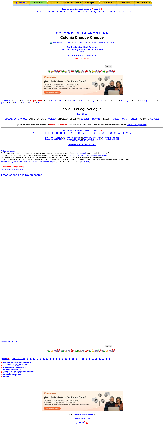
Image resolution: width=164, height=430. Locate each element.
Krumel (85, 119)
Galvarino (84, 101)
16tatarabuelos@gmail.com (136, 125)
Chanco (24, 101)
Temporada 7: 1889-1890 (91, 139)
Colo (47, 101)
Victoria (40, 103)
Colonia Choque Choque (106, 42)
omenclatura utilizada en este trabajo (15, 168)
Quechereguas (151, 101)
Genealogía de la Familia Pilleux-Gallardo (18, 362)
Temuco (18, 103)
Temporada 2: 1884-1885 (72, 137)
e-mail (82, 52)
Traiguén (32, 103)
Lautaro (101, 101)
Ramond (115, 119)
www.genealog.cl (58, 42)
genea (80, 422)
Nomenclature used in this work (12, 170)
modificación (77, 55)
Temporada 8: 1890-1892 (110, 139)
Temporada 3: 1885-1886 (91, 137)
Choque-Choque (89, 37)
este (79, 153)
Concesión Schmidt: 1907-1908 (82, 141)
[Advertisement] (82, 24)
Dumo (62, 101)
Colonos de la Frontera (80, 42)
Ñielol (135, 101)
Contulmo (54, 101)
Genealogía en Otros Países (13, 373)
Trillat (134, 119)
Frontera (68, 42)
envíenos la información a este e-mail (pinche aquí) (88, 155)
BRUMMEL (22, 119)
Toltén (25, 103)
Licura (108, 101)
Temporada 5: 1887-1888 (53, 139)
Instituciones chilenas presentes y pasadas (18, 371)
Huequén (93, 101)
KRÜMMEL (95, 119)
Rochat (125, 119)
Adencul (16, 101)
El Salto (69, 101)
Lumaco (115, 101)
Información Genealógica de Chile (15, 364)
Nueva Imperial (126, 101)
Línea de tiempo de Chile (12, 366)
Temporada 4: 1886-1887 (110, 137)
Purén (142, 101)
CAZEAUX (51, 119)
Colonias (93, 42)
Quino (11, 103)
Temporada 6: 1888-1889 (72, 139)
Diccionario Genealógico (12, 369)
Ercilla (76, 101)
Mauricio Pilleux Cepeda (83, 415)
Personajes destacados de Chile (14, 368)
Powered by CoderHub (7, 341)
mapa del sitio (18, 358)
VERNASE (154, 119)
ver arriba (85, 162)
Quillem (3, 103)
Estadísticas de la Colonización (21, 175)
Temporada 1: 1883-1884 (53, 137)
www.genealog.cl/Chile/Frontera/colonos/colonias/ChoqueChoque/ (28, 162)
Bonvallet (10, 119)
